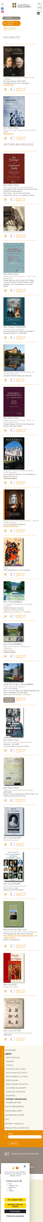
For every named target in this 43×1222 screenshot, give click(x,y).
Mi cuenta (8, 18)
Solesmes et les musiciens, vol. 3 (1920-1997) (20, 131)
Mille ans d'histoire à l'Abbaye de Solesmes (16, 647)
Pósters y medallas (14, 1124)
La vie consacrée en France (14, 886)
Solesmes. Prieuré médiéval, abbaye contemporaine (18, 471)
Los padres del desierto (16, 1088)
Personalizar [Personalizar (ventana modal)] (15, 1211)
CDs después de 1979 (14, 1115)
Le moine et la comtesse (13, 329)
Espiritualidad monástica (17, 1084)
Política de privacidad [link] (15, 1216)
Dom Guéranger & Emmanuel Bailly (18, 187)
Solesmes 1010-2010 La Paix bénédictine (20, 932)
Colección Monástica (15, 1092)
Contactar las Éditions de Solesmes (25, 1154)
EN (39, 7)
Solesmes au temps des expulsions (17, 1033)
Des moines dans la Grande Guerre (17, 742)
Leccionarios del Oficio (16, 1073)
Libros (8, 1054)
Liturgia (9, 1065)
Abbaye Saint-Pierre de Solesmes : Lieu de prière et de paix (20, 521)
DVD (7, 1119)
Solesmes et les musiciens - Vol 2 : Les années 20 (19, 277)
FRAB (5, 568)
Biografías (10, 1096)
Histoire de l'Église (11, 987)
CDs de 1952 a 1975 (13, 1111)
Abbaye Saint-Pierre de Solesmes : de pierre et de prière (19, 373)
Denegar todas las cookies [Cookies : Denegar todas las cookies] (15, 1205)
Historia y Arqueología (16, 1099)
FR (38, 4)
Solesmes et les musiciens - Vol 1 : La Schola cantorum (18, 421)
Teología (10, 1061)
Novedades (10, 1050)
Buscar (10, 1133)
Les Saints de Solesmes (12, 232)
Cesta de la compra (11, 23)
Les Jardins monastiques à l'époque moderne (17, 605)
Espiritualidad (12, 1080)
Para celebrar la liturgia (17, 1076)
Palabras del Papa (13, 1102)
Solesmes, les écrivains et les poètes (18, 790)
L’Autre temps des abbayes (14, 687)
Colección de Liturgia (16, 1069)
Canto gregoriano (14, 1107)
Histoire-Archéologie (18, 144)
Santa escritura (13, 1057)
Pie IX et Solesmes (11, 840)
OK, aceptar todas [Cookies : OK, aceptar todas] (15, 1200)
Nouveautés (11, 37)
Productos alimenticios (17, 1128)
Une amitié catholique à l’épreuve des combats (18, 78)
